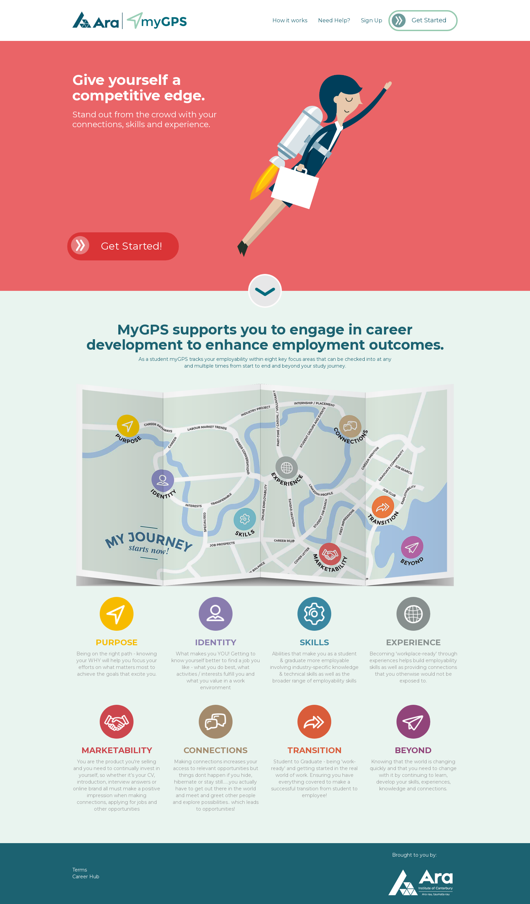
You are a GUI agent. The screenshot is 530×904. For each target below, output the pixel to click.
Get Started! (131, 246)
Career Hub (85, 877)
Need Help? (334, 20)
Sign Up (371, 20)
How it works (289, 20)
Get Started (429, 20)
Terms (79, 870)
